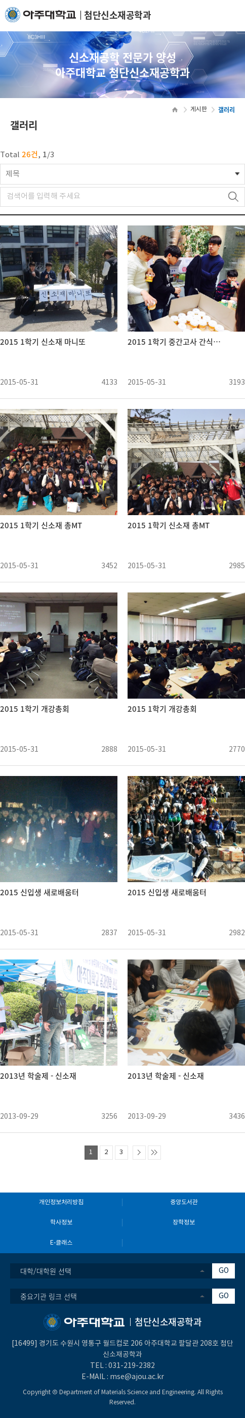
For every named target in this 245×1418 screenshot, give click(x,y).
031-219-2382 (131, 1366)
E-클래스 (61, 1243)
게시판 (198, 109)
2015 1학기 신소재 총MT (41, 525)
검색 (233, 197)
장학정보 (184, 1222)
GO (224, 1271)
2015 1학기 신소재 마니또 (43, 342)
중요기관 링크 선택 (48, 1296)
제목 (13, 174)
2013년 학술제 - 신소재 (38, 1076)
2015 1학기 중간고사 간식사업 (177, 342)
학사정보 (61, 1222)
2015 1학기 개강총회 (34, 709)
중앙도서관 (184, 1202)
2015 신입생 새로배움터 (39, 892)
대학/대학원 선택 (45, 1271)
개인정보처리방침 (61, 1202)
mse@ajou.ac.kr (137, 1377)
